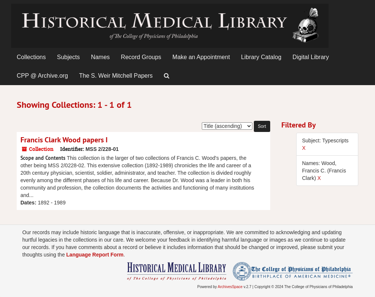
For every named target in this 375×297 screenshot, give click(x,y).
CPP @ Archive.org (42, 75)
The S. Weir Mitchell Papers (116, 75)
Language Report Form (94, 255)
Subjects (68, 57)
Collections (31, 57)
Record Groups (141, 57)
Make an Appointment (201, 57)
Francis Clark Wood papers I (64, 140)
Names (100, 57)
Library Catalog (261, 57)
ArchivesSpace (230, 287)
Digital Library (310, 57)
